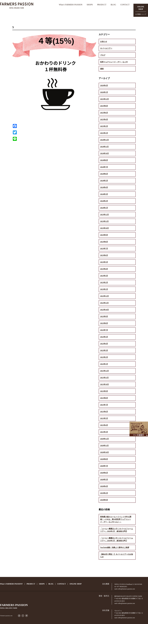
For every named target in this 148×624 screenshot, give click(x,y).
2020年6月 (104, 473)
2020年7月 (104, 466)
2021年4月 (104, 425)
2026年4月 (104, 85)
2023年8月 (104, 242)
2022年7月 (104, 330)
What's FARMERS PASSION (70, 5)
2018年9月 (104, 500)
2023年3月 (104, 276)
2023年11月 (104, 221)
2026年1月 (104, 92)
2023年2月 (104, 282)
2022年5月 (104, 337)
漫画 (102, 69)
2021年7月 (104, 405)
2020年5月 (104, 479)
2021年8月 (104, 398)
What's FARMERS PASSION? (11, 584)
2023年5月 (104, 262)
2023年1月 (104, 289)
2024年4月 (104, 187)
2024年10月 (104, 153)
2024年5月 (104, 181)
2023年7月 (104, 249)
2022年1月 (104, 364)
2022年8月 (104, 323)
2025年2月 (104, 126)
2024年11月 (104, 147)
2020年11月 (104, 446)
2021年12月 (104, 371)
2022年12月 (104, 296)
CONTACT (125, 5)
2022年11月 (104, 303)
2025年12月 (104, 99)
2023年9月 (104, 235)
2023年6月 (104, 255)
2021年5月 (104, 418)
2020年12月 (104, 439)
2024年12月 (104, 140)
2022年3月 (104, 350)
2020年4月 (104, 486)
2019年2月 (104, 493)
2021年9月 (104, 391)
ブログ (102, 55)
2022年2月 (104, 357)
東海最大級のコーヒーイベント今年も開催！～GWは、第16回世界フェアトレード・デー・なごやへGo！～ (115, 519)
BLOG (113, 5)
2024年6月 (104, 174)
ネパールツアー (106, 48)
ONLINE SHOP (76, 584)
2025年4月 (104, 119)
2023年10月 (104, 228)
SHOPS (90, 5)
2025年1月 (104, 133)
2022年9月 (104, 316)
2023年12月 (104, 215)
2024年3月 (104, 194)
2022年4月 (104, 344)
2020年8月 (104, 459)
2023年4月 (104, 269)
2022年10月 (104, 310)
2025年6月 (104, 113)
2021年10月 (104, 384)
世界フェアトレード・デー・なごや (114, 62)
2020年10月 (104, 452)
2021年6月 (104, 412)
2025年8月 (104, 106)
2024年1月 (104, 208)
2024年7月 (104, 167)
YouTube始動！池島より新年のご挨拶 (114, 547)
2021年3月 (104, 432)
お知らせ (103, 41)
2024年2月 (104, 201)
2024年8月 (104, 160)
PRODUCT (101, 5)
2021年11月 (104, 378)
